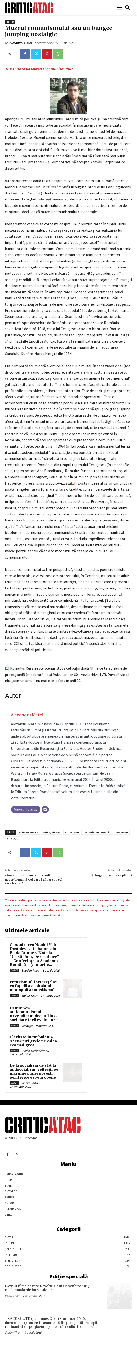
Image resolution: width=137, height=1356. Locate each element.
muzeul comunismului (97, 832)
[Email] (45, 809)
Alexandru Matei (20, 43)
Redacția (27, 1026)
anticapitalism (51, 832)
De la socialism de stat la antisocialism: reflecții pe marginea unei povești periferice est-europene (34, 1071)
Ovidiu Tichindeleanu (35, 1051)
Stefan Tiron (29, 996)
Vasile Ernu (12, 1296)
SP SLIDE (12, 839)
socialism (122, 832)
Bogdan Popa (30, 971)
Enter (10, 22)
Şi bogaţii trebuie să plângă (112, 875)
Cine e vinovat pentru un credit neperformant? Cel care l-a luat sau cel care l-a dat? (33, 879)
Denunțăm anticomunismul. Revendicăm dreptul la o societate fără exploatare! (34, 1014)
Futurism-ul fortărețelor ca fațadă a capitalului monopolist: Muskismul (33, 986)
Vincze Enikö (29, 1083)
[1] (73, 483)
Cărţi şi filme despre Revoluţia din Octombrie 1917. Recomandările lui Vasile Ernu (48, 1288)
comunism (72, 832)
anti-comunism (28, 832)
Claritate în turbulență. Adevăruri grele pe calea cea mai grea (33, 1041)
